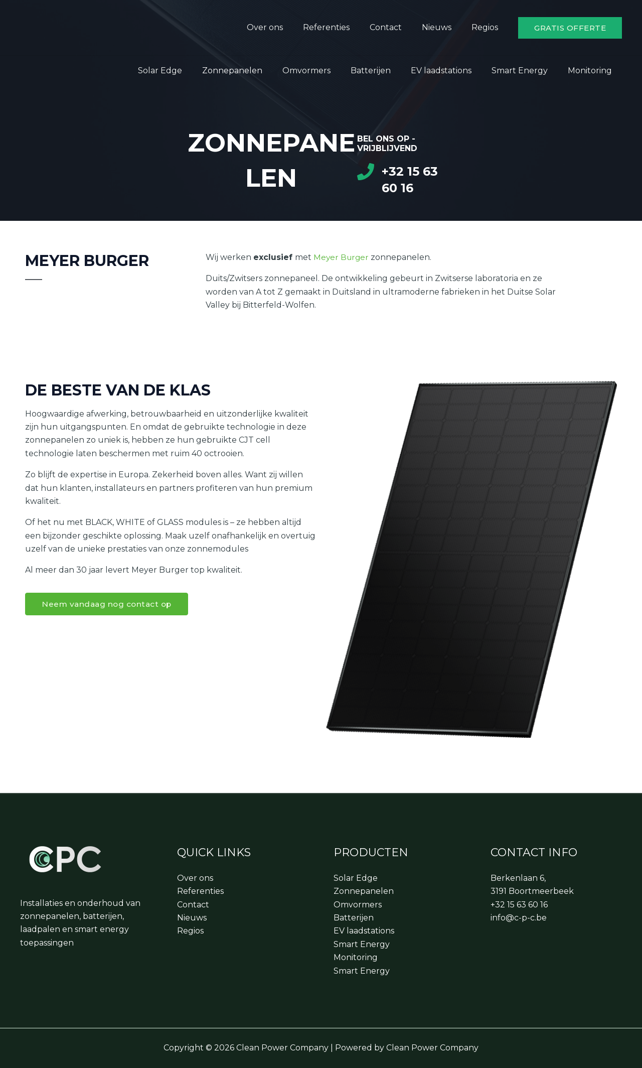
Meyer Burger (342, 257)
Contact (396, 27)
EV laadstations (451, 70)
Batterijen (385, 70)
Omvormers (324, 70)
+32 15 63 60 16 (519, 904)
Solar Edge (186, 70)
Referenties (340, 27)
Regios (486, 27)
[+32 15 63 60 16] (365, 171)
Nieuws (442, 27)
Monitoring (592, 70)
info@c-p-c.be (519, 917)
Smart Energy (526, 70)
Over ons (283, 27)
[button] (570, 28)
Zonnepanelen (254, 70)
